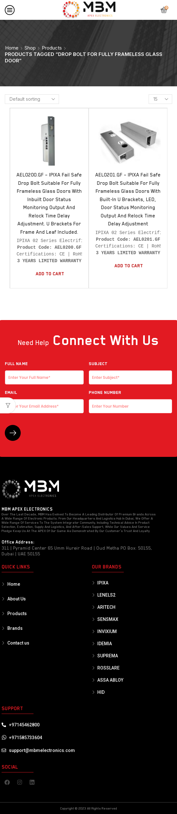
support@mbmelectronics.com (42, 750)
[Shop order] (32, 99)
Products (52, 48)
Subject (131, 370)
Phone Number (131, 399)
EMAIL (44, 399)
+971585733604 (25, 737)
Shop (30, 48)
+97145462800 (24, 724)
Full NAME (44, 370)
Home (11, 48)
